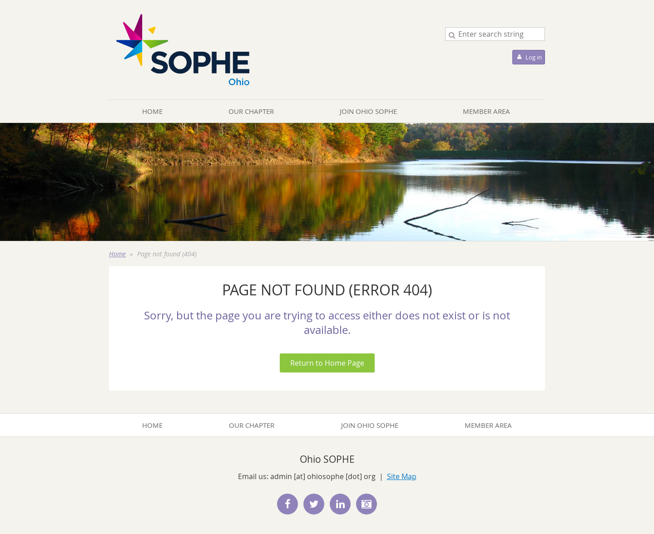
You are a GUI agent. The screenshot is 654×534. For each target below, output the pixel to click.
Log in (533, 57)
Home (117, 254)
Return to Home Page (327, 363)
